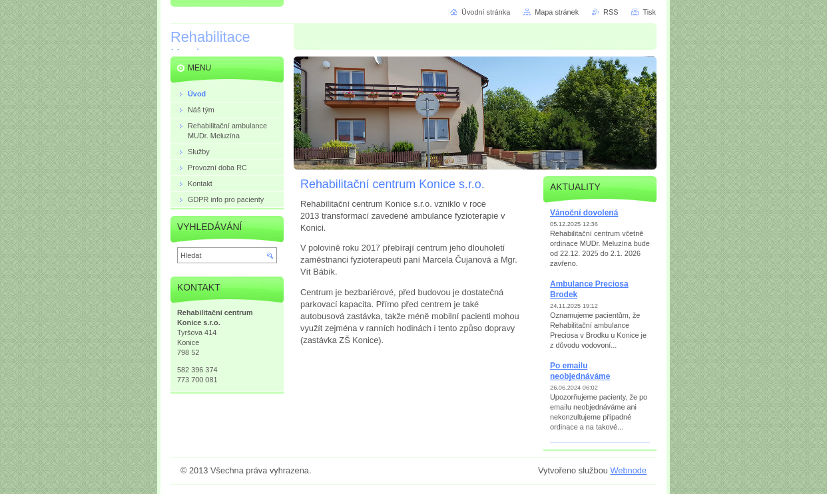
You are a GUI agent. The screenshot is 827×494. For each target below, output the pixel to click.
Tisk (649, 12)
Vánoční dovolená (584, 212)
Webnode (628, 470)
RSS (610, 12)
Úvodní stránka (485, 12)
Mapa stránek (557, 12)
